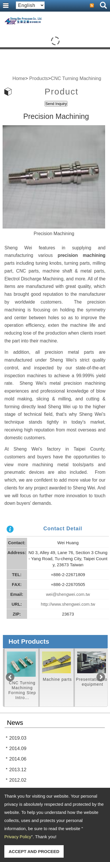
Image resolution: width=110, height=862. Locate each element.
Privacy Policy (17, 836)
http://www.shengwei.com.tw (68, 604)
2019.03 (17, 738)
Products (38, 78)
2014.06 (17, 758)
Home (18, 78)
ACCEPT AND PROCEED (34, 851)
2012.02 (17, 780)
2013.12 (17, 769)
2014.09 (17, 748)
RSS (92, 5)
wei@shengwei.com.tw (68, 594)
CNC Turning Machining (76, 78)
